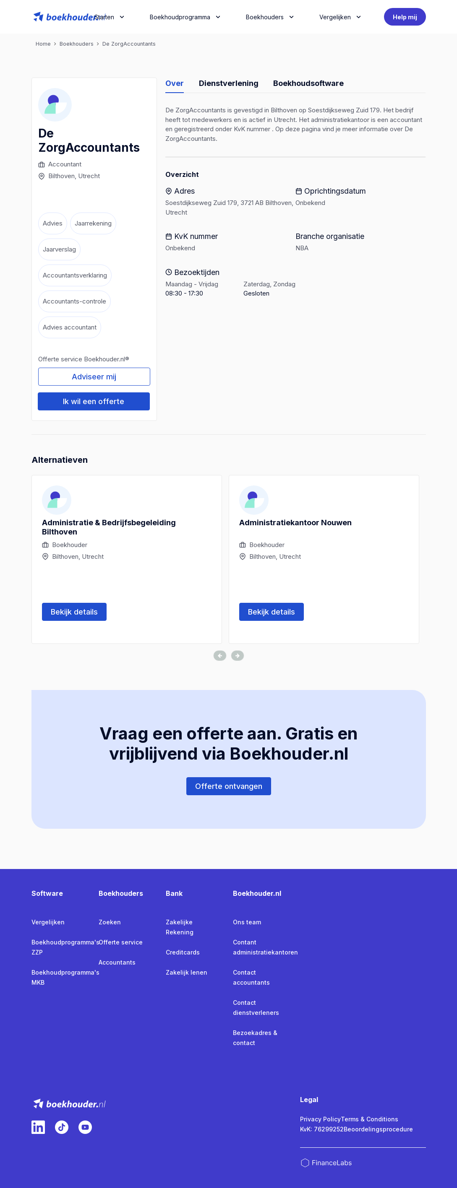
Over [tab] (174, 83)
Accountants (117, 962)
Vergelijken (48, 922)
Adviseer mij (94, 376)
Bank (174, 893)
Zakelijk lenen (186, 972)
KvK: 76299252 (322, 1129)
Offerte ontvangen (228, 786)
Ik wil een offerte (93, 401)
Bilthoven (61, 176)
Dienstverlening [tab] (229, 83)
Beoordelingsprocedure (378, 1129)
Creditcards (183, 952)
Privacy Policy (320, 1119)
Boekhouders (265, 17)
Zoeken (110, 922)
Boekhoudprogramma (180, 17)
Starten (104, 17)
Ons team (247, 922)
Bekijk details (74, 611)
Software (47, 893)
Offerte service (121, 942)
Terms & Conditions (369, 1119)
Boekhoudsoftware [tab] (308, 83)
